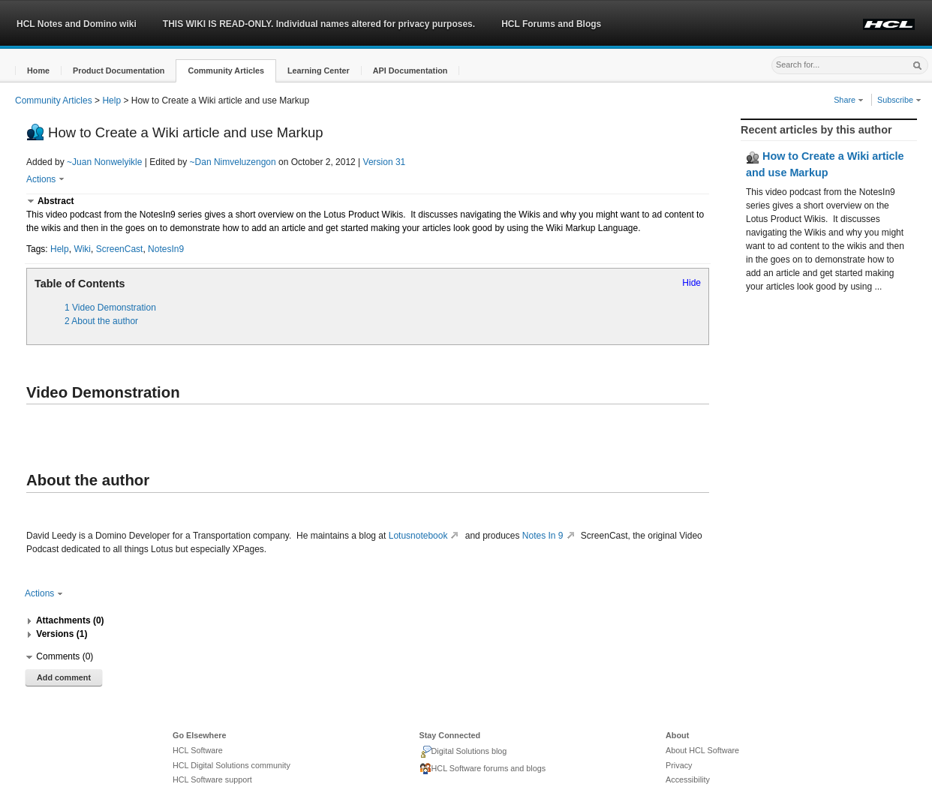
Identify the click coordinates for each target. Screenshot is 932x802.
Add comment (64, 677)
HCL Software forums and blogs (482, 769)
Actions (45, 179)
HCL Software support (212, 779)
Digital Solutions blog (463, 752)
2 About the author (101, 321)
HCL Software (198, 750)
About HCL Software (702, 750)
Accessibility (688, 779)
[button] (38, 71)
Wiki (82, 249)
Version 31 (384, 162)
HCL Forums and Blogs (551, 24)
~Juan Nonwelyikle (104, 162)
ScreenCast (119, 249)
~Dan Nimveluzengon (233, 162)
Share (849, 99)
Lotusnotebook (426, 535)
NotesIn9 (166, 249)
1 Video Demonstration (110, 307)
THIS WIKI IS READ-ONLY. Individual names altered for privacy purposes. (319, 24)
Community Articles (53, 100)
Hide (691, 283)
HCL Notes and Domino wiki (77, 24)
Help (111, 100)
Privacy (679, 765)
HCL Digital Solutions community (231, 765)
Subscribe (899, 99)
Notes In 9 (550, 535)
